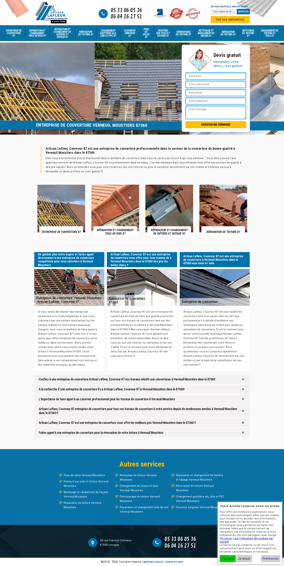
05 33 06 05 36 (126, 10)
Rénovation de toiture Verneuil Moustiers (195, 488)
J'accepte (228, 558)
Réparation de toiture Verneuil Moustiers (82, 505)
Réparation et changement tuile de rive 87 (37, 33)
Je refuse (244, 558)
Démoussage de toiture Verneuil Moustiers (140, 498)
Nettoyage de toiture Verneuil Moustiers (138, 477)
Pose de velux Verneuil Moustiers (84, 475)
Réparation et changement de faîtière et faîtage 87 (62, 33)
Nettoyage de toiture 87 (248, 33)
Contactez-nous (174, 562)
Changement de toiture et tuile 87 (269, 33)
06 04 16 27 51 (126, 17)
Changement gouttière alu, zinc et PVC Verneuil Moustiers (200, 498)
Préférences (270, 558)
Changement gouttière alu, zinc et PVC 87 (108, 33)
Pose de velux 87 (146, 33)
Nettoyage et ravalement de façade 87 (206, 33)
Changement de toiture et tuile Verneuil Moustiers (139, 488)
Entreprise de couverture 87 (14, 33)
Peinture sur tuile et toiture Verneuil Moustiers (86, 483)
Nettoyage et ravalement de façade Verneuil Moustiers (86, 494)
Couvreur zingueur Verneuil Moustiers (199, 507)
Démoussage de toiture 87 (183, 33)
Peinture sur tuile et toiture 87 (163, 33)
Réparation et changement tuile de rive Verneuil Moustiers (144, 509)
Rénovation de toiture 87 (85, 33)
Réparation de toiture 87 (228, 33)
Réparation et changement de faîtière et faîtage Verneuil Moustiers (199, 477)
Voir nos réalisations (230, 19)
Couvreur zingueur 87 (129, 33)
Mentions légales (153, 562)
